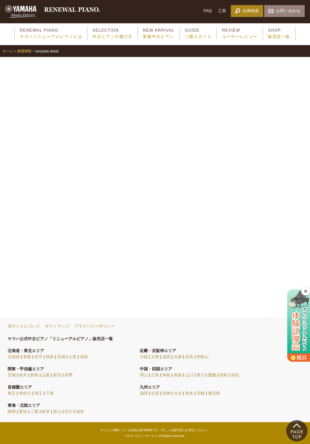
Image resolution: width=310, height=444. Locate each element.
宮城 (61, 357)
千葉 (50, 393)
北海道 (14, 357)
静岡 (12, 411)
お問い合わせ (284, 11)
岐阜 (46, 411)
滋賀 (166, 357)
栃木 (23, 375)
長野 (69, 375)
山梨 (46, 375)
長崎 (166, 393)
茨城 (12, 375)
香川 (201, 375)
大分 (178, 393)
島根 (178, 375)
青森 (27, 357)
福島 (84, 357)
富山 (57, 411)
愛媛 (212, 375)
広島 (155, 375)
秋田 (50, 357)
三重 (34, 411)
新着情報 (24, 51)
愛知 (23, 411)
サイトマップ (57, 326)
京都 (155, 357)
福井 (80, 411)
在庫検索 (247, 11)
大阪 (144, 357)
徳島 (223, 375)
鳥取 (166, 375)
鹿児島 (214, 393)
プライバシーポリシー (94, 326)
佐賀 (155, 393)
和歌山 (203, 357)
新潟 (57, 375)
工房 (222, 11)
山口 (189, 375)
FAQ (207, 11)
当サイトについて (24, 326)
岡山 (144, 375)
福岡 (144, 393)
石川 (69, 411)
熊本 (189, 393)
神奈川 (25, 393)
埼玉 (38, 393)
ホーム (8, 51)
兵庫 (178, 357)
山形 (73, 357)
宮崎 (201, 393)
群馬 (34, 375)
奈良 (189, 357)
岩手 (38, 357)
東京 (12, 393)
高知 (235, 375)
